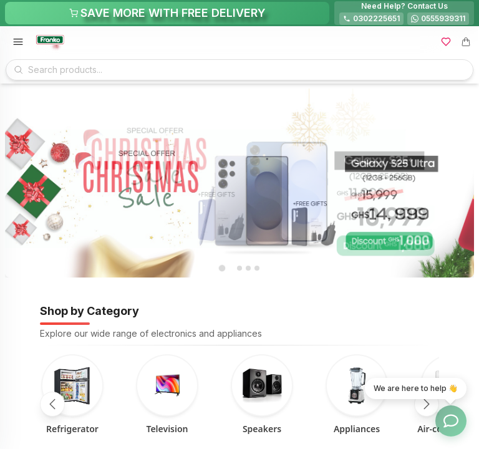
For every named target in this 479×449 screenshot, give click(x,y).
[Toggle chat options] (451, 421)
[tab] (221, 268)
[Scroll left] (52, 404)
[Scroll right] (426, 404)
